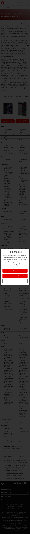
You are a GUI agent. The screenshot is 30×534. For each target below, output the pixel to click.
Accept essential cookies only (15, 276)
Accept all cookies (15, 270)
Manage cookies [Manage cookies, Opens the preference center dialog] (15, 281)
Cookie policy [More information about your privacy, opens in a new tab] (17, 265)
